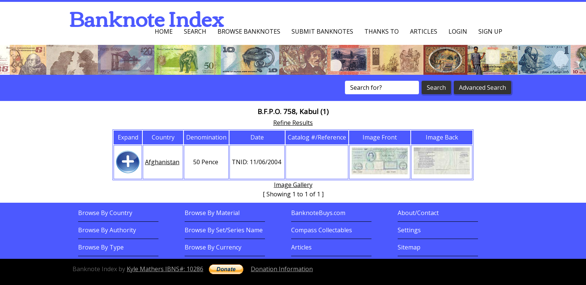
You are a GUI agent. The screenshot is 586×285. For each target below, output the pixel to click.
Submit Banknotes (322, 31)
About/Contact (418, 213)
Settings (409, 230)
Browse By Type (101, 247)
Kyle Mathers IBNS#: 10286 (165, 269)
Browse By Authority (107, 230)
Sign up (490, 31)
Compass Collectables (321, 230)
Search (195, 31)
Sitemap (409, 247)
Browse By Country (105, 213)
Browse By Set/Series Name (224, 230)
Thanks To (381, 31)
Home (164, 31)
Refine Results (293, 123)
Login (457, 31)
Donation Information (282, 269)
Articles (423, 31)
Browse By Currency (213, 247)
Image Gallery (293, 185)
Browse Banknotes (249, 31)
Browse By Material (212, 213)
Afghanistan (162, 162)
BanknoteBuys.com (318, 213)
